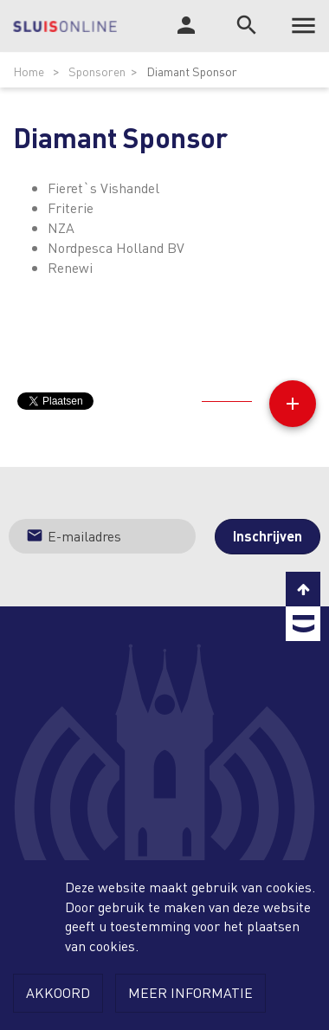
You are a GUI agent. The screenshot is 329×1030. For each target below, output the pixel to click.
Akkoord (58, 992)
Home (28, 71)
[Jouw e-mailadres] (102, 536)
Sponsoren (97, 71)
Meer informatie (190, 992)
